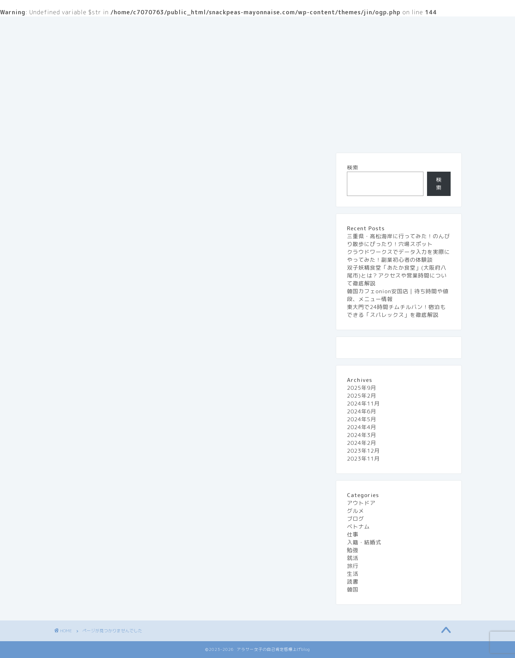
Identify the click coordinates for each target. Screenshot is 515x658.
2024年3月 (361, 435)
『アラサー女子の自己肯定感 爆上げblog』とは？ (123, 26)
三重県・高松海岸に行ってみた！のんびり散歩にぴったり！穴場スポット (398, 240)
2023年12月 (363, 451)
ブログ (91, 496)
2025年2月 (361, 395)
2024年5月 (361, 419)
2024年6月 (361, 411)
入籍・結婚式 (100, 517)
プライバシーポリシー (278, 26)
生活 (391, 26)
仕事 (88, 507)
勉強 (88, 527)
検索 (352, 167)
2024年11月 (363, 403)
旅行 (362, 26)
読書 (88, 568)
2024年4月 (361, 427)
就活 (88, 537)
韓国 (352, 589)
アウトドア (97, 476)
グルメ (331, 26)
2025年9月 (361, 388)
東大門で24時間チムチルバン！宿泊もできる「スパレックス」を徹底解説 (396, 311)
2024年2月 (361, 443)
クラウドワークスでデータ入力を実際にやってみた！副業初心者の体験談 (398, 256)
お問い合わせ (218, 26)
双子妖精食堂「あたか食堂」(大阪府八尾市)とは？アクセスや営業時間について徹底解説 (397, 275)
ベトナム (358, 526)
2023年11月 (363, 458)
